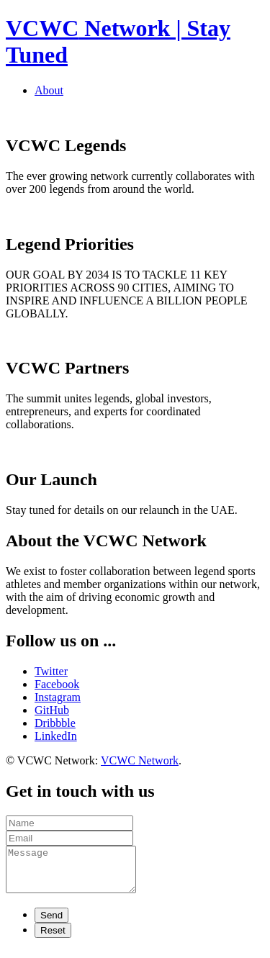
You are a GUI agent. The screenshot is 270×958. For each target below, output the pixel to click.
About (49, 90)
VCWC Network (140, 760)
